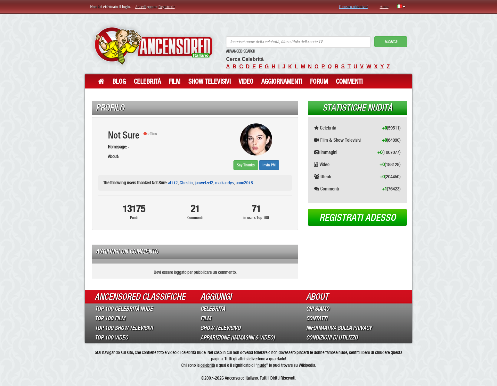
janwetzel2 (204, 182)
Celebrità (147, 81)
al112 (173, 182)
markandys (224, 182)
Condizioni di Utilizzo (332, 337)
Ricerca (391, 41)
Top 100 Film (110, 318)
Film (174, 81)
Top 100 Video (111, 337)
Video (246, 81)
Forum (319, 81)
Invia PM (269, 165)
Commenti (349, 81)
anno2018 (244, 182)
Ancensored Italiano (241, 378)
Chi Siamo (317, 308)
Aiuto (384, 6)
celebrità (207, 365)
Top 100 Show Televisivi (124, 327)
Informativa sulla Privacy (339, 327)
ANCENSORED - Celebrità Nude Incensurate (153, 45)
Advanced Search (240, 51)
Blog (119, 81)
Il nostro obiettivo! (353, 6)
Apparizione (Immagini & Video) (237, 337)
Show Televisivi (209, 81)
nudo (261, 365)
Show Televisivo (220, 327)
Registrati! (167, 6)
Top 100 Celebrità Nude (124, 308)
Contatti (316, 318)
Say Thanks (246, 165)
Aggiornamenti (281, 81)
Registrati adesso (357, 218)
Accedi (140, 6)
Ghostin (186, 182)
